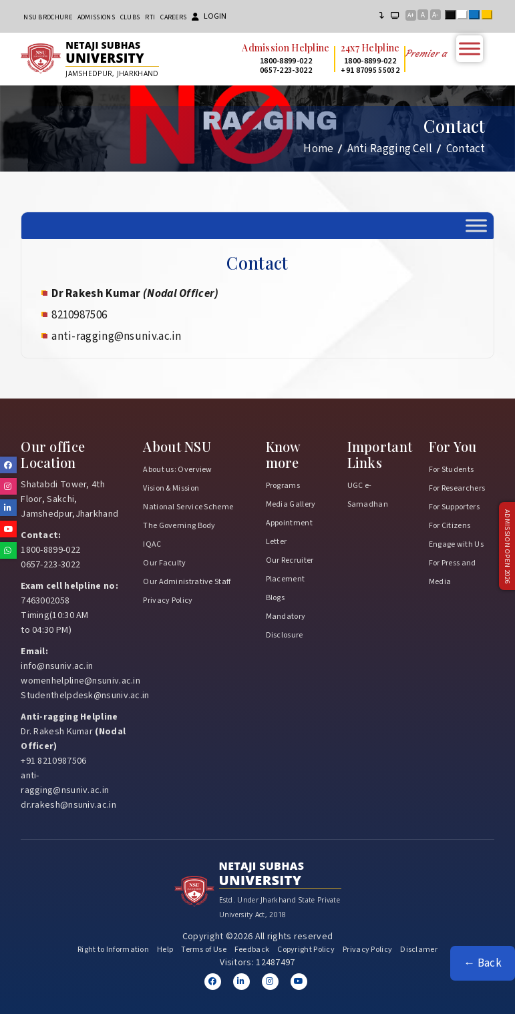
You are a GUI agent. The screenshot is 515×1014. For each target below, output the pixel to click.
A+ (410, 15)
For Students (451, 469)
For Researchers (457, 488)
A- (435, 15)
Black (453, 16)
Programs (283, 485)
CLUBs (130, 17)
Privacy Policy (167, 600)
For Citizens (450, 525)
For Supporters (454, 507)
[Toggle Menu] (469, 48)
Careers (173, 17)
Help (165, 949)
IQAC (152, 544)
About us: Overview (177, 469)
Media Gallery (291, 504)
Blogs (275, 597)
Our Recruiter (290, 560)
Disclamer (419, 949)
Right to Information (113, 949)
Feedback (251, 949)
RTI (150, 17)
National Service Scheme (188, 507)
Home (318, 149)
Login (209, 16)
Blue (477, 16)
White (465, 16)
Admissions (96, 17)
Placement (285, 579)
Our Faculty (164, 563)
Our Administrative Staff (186, 581)
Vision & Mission (171, 488)
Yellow (489, 16)
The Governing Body (179, 525)
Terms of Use (203, 949)
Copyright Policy (306, 949)
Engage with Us (456, 544)
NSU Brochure (47, 17)
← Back (483, 963)
